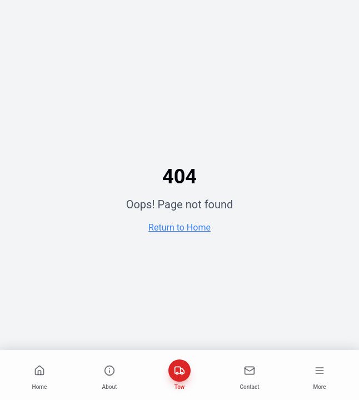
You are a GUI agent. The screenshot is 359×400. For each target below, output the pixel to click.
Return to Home (179, 227)
